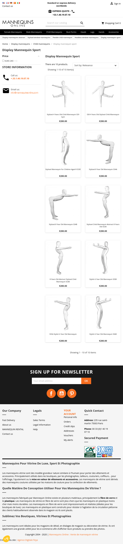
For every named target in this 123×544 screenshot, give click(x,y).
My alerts (68, 440)
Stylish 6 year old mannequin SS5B (103, 279)
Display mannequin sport (111, 37)
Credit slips (69, 426)
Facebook (51, 393)
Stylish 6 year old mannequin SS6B (103, 334)
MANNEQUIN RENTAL (13, 429)
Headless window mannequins (86, 37)
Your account (70, 412)
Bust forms (71, 32)
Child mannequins (54, 32)
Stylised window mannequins (39, 37)
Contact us (7, 6)
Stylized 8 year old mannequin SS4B (63, 224)
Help (35, 429)
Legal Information (42, 424)
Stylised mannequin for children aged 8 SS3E (63, 169)
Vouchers (68, 435)
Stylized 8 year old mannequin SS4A (103, 169)
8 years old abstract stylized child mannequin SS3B (63, 280)
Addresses (69, 430)
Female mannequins (13, 32)
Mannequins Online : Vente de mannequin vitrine (73, 534)
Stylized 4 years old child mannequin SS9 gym (63, 115)
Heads (83, 32)
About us (6, 424)
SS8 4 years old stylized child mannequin (103, 114)
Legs (92, 32)
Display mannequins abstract (13, 37)
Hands (101, 32)
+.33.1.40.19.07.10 (20, 78)
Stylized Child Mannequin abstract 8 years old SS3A (103, 225)
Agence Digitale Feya (27, 540)
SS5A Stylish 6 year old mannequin (63, 334)
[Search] (65, 22)
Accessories (114, 32)
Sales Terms (39, 420)
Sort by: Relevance (83, 65)
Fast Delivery (8, 420)
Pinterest (71, 393)
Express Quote (59, 11)
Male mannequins (34, 32)
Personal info (70, 417)
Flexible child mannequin (62, 37)
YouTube (61, 393)
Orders (67, 421)
